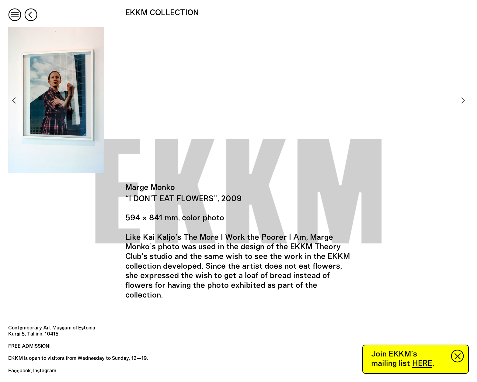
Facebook (19, 370)
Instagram (44, 370)
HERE (422, 363)
